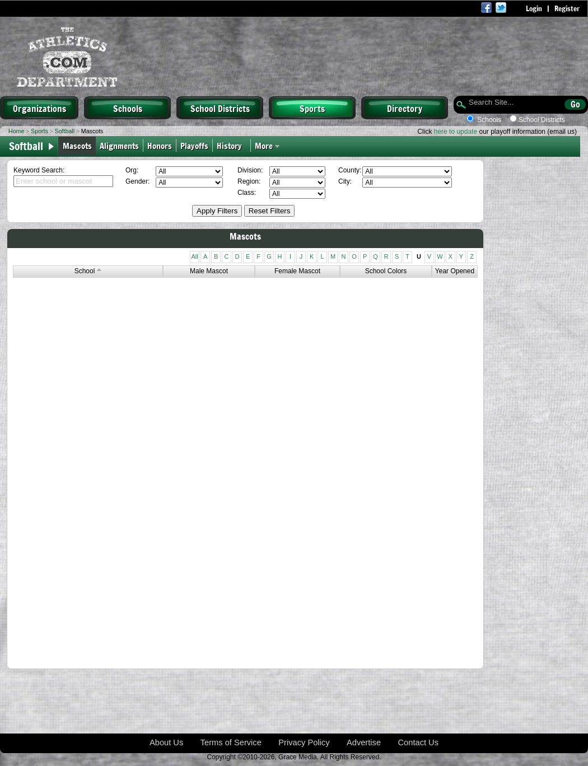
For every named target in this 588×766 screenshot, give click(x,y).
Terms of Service (231, 742)
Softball (65, 131)
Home (16, 131)
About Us (166, 742)
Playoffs (194, 145)
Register (567, 8)
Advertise (364, 742)
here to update (455, 132)
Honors (159, 145)
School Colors (386, 271)
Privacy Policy (303, 742)
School (88, 271)
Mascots (77, 145)
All (194, 256)
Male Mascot (209, 271)
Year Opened (454, 271)
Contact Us (418, 742)
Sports (312, 108)
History (231, 145)
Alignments (119, 145)
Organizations (39, 108)
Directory (404, 108)
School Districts (220, 108)
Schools (127, 108)
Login (534, 8)
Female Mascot (297, 271)
